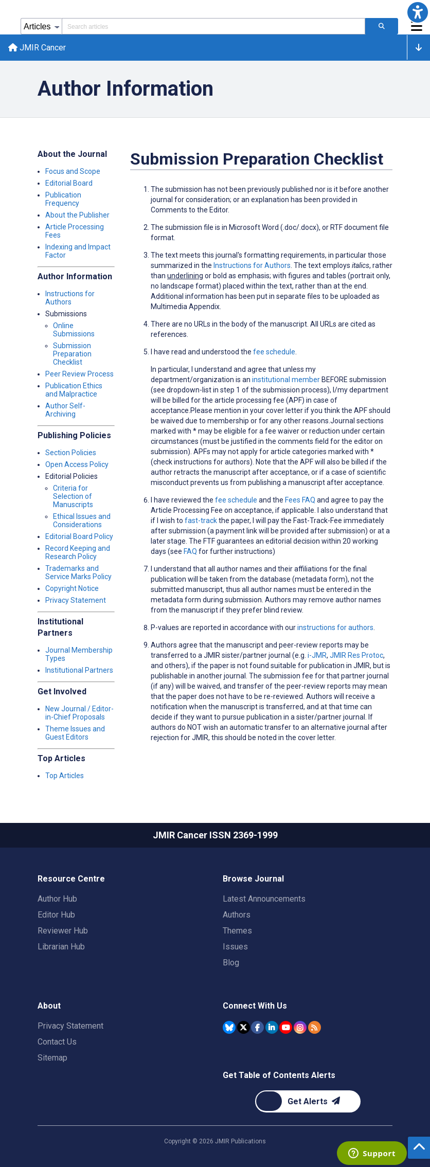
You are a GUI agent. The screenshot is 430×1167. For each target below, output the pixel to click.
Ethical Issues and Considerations (82, 520)
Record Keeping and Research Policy (77, 552)
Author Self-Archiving (65, 410)
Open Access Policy (77, 464)
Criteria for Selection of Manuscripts (73, 496)
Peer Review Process (79, 374)
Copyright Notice (72, 588)
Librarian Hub (61, 946)
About (49, 1006)
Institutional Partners (79, 670)
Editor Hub (56, 915)
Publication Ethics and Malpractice (73, 390)
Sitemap (52, 1058)
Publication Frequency (63, 199)
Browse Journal (253, 879)
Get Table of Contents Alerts (279, 1075)
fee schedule (236, 500)
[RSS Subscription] (314, 1027)
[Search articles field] (213, 26)
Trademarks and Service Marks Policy (78, 572)
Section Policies (70, 452)
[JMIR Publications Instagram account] (300, 1027)
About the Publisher (77, 215)
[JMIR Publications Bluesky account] (229, 1027)
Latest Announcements (264, 899)
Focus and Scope (72, 171)
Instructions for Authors (70, 298)
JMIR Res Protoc (356, 655)
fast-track (201, 520)
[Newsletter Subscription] (308, 1101)
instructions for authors (335, 627)
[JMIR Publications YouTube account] (285, 1027)
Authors (236, 915)
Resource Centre (71, 879)
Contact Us (57, 1042)
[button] (417, 12)
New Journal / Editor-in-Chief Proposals (79, 713)
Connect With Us (255, 1006)
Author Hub (57, 899)
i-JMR (317, 655)
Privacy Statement (75, 600)
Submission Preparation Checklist (72, 354)
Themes (237, 931)
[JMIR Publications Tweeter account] (243, 1027)
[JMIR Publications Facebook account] (257, 1027)
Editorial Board (69, 183)
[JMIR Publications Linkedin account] (271, 1027)
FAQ (190, 551)
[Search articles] (381, 26)
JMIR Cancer (37, 47)
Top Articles (64, 775)
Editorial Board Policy (79, 536)
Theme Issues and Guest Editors (75, 733)
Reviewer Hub (63, 931)
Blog (231, 962)
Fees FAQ (300, 500)
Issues (235, 946)
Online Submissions (74, 329)
